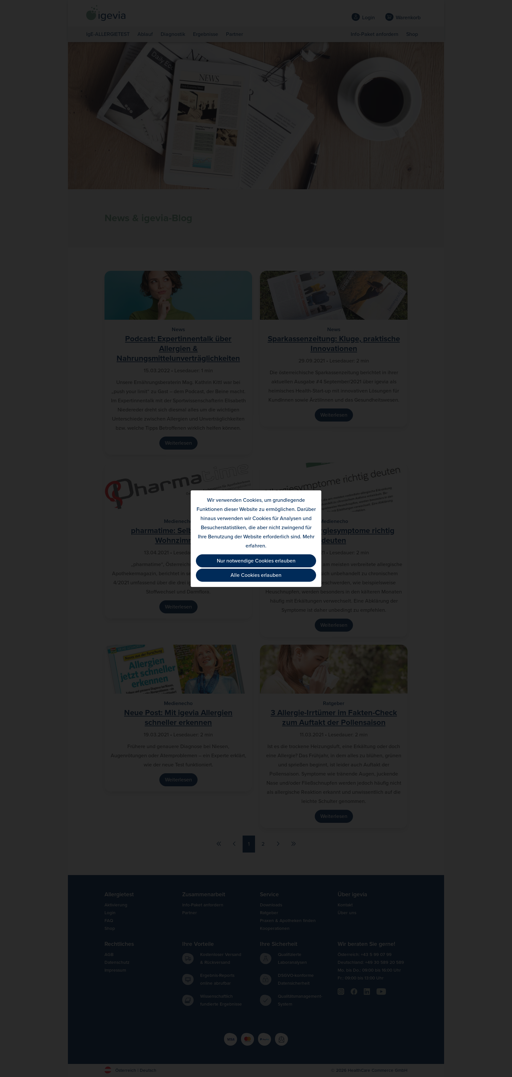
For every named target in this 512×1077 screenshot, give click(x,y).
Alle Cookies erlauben (256, 575)
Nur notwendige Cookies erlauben (256, 561)
